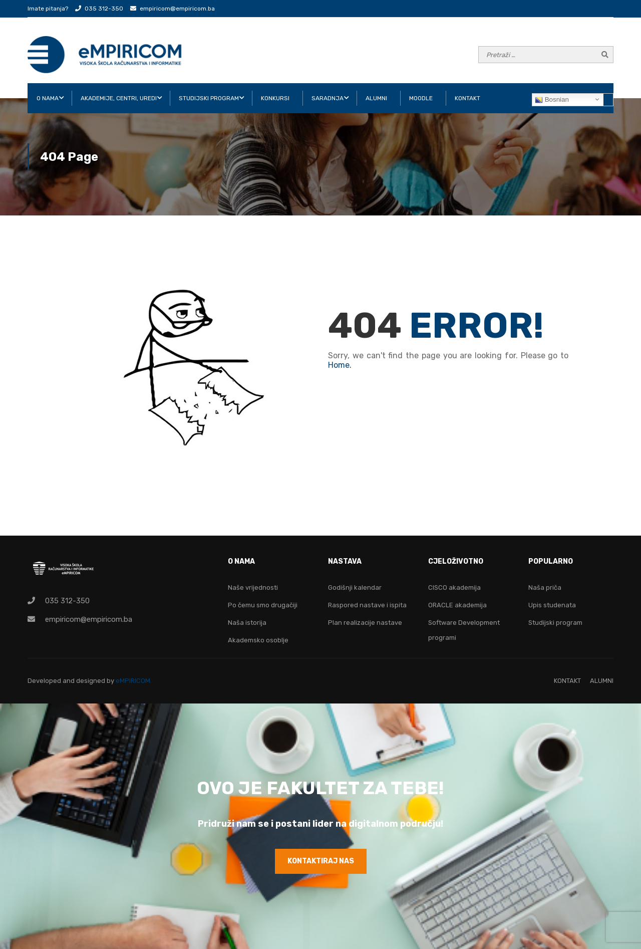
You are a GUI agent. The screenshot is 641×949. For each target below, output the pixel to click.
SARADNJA (327, 98)
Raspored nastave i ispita (367, 605)
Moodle (421, 98)
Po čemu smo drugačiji (262, 605)
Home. (340, 365)
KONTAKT (467, 98)
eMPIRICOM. (134, 680)
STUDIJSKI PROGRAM (209, 98)
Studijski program (555, 622)
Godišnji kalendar (355, 587)
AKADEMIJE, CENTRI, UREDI (119, 98)
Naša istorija (247, 622)
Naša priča (544, 587)
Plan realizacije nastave (365, 622)
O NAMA (48, 98)
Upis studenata (552, 605)
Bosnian (552, 100)
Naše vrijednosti (253, 587)
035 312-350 (104, 8)
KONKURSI (275, 98)
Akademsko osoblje (258, 640)
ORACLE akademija (457, 605)
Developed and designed (67, 680)
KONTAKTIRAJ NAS (320, 861)
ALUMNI (376, 98)
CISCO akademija (454, 587)
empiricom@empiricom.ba (177, 8)
